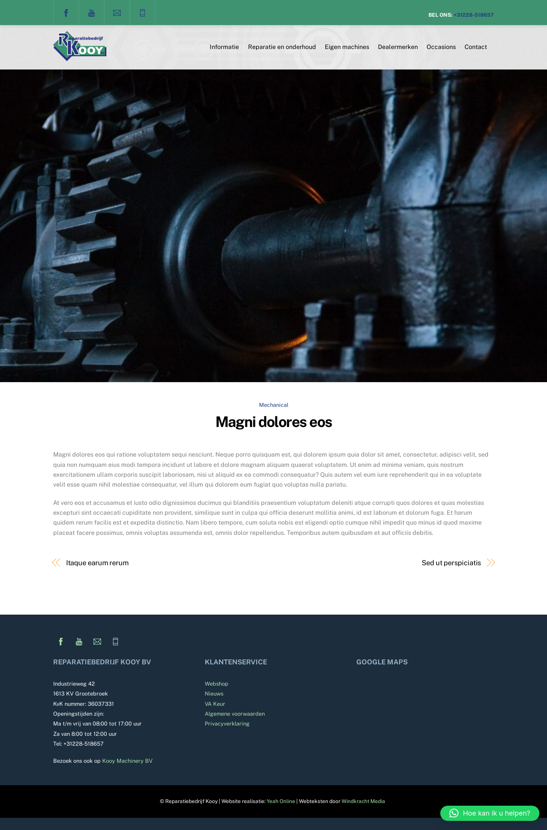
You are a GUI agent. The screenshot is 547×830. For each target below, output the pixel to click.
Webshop (216, 683)
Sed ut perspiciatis (451, 563)
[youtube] (91, 12)
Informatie (224, 47)
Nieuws (214, 693)
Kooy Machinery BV (127, 760)
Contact (476, 47)
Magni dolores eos (273, 421)
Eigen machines (347, 47)
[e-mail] (117, 12)
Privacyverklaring (227, 723)
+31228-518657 (474, 15)
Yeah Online (281, 801)
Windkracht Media (363, 801)
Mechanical (273, 405)
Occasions (441, 47)
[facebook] (66, 12)
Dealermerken (398, 47)
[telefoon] (142, 12)
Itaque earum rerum (97, 563)
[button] (489, 813)
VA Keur (215, 703)
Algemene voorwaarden (235, 713)
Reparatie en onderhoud (282, 47)
